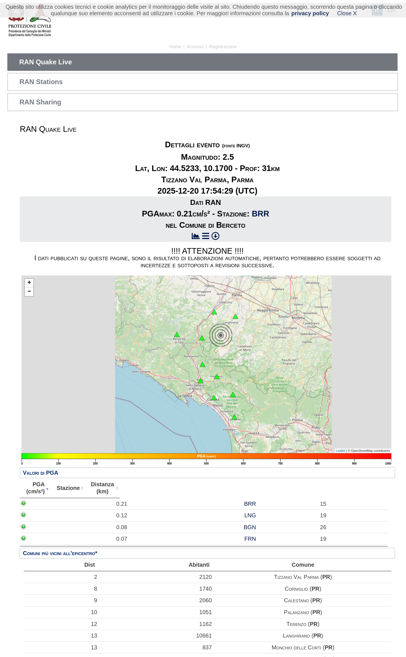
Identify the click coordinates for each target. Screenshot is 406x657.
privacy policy (310, 13)
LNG (74, 515)
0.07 (40, 539)
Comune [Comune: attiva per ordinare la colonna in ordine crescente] (268, 488)
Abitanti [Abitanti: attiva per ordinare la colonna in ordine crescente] (133, 488)
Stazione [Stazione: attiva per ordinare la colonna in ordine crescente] (66, 488)
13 (62, 635)
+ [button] (29, 283)
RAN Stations (41, 82)
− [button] (29, 292)
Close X (347, 13)
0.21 (40, 504)
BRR (260, 213)
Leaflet (340, 450)
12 (62, 624)
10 (62, 612)
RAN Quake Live (45, 62)
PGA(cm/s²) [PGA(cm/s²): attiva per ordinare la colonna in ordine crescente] (35, 487)
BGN (74, 527)
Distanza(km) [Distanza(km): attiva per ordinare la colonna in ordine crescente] (100, 487)
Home (175, 46)
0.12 (40, 515)
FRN (74, 539)
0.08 (40, 527)
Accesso (195, 46)
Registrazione (223, 46)
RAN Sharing (40, 102)
